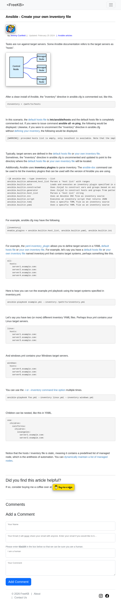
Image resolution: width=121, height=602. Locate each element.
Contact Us (20, 597)
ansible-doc (89, 167)
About (37, 593)
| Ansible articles (63, 35)
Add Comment (18, 582)
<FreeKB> (15, 5)
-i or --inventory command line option (44, 390)
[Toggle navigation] (111, 5)
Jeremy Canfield (18, 35)
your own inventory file (87, 153)
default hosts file (37, 119)
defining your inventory (27, 131)
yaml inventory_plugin (37, 246)
